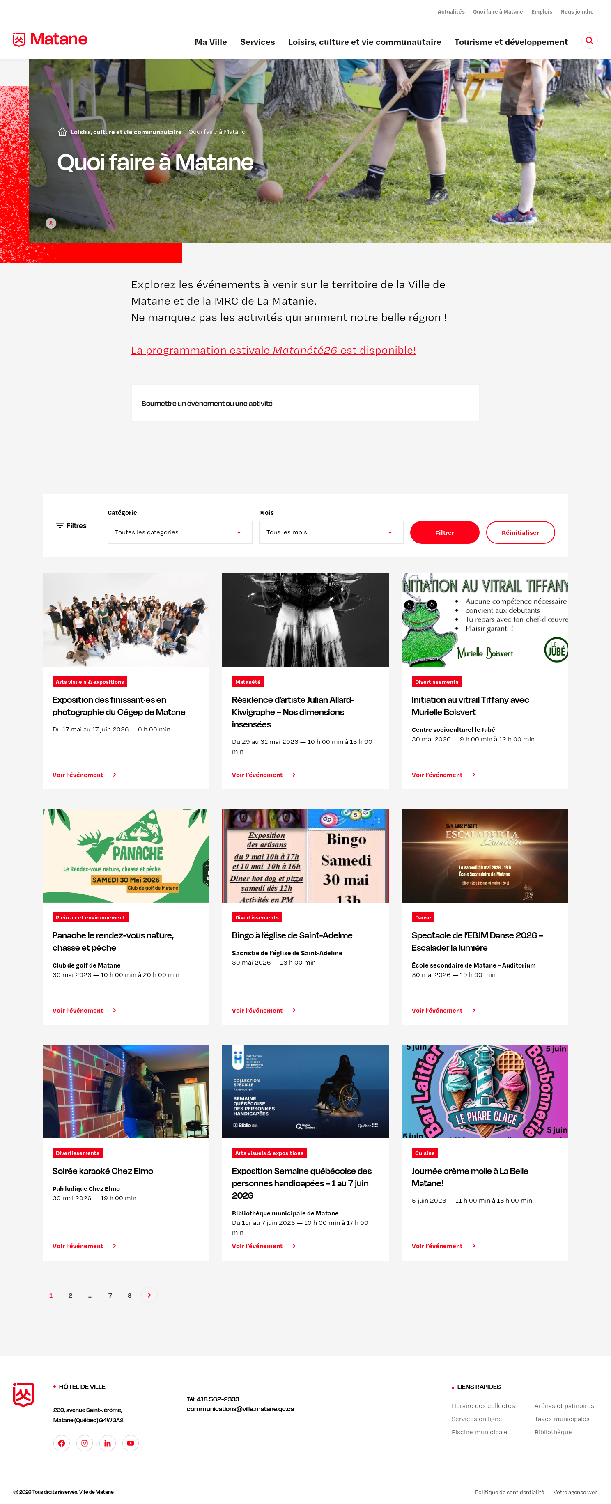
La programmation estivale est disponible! (273, 350)
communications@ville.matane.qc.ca (240, 1409)
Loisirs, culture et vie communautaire (364, 43)
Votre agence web (576, 1492)
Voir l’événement (78, 774)
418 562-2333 (218, 1399)
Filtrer (444, 532)
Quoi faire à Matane (498, 11)
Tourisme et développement (511, 43)
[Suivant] (149, 1295)
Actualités (451, 11)
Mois (266, 512)
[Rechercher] (589, 40)
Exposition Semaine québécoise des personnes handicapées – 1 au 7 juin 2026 (302, 1183)
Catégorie (122, 512)
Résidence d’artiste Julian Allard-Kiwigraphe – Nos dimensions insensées (293, 711)
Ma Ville (211, 43)
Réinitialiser (520, 532)
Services (257, 43)
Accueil (60, 132)
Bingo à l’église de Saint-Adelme (292, 935)
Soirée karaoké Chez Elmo (103, 1170)
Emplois (541, 11)
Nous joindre (577, 11)
